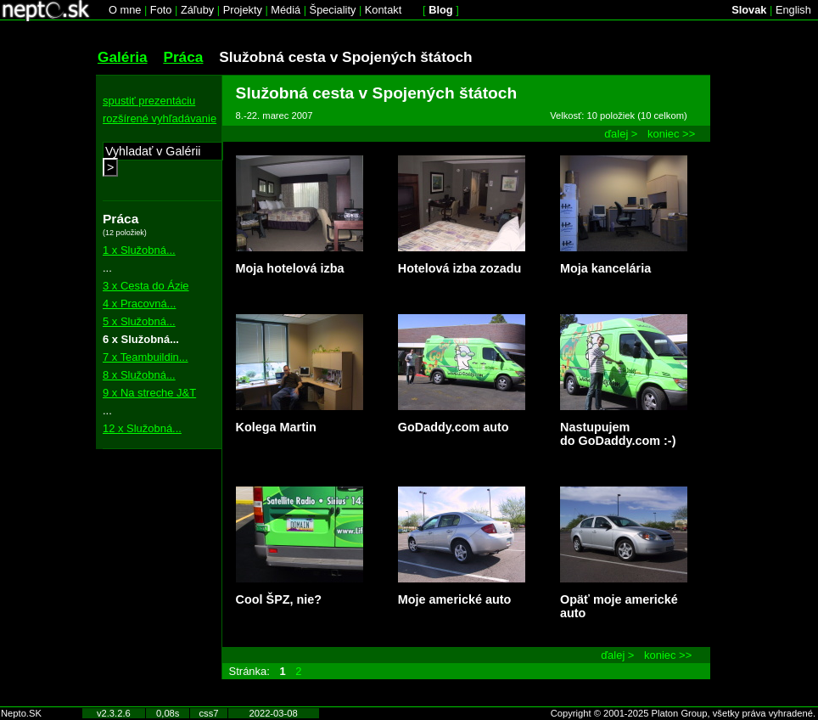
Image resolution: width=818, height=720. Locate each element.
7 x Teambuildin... (145, 357)
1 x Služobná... (139, 250)
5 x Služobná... (139, 321)
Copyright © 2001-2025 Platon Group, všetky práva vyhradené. (683, 713)
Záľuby (197, 9)
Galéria (123, 56)
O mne (125, 9)
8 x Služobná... (139, 374)
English (793, 9)
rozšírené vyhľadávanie (159, 118)
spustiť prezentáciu (149, 100)
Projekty (242, 9)
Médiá (285, 9)
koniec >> (671, 133)
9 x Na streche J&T (149, 392)
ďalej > (620, 133)
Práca (183, 56)
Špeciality (333, 9)
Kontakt (383, 9)
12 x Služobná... (142, 428)
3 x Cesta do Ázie (146, 285)
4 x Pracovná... (139, 303)
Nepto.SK (21, 713)
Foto (161, 9)
